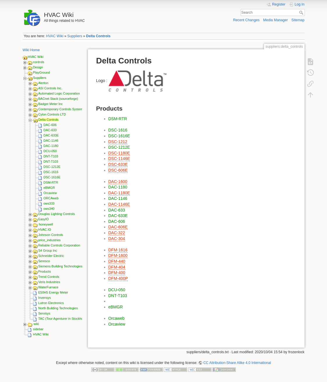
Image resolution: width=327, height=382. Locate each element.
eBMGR (49, 187)
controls (38, 62)
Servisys (44, 313)
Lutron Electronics (51, 303)
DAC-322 (116, 232)
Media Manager (275, 20)
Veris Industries (49, 282)
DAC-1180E (119, 193)
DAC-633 (50, 130)
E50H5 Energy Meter (53, 292)
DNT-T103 (51, 156)
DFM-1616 (118, 250)
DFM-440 (116, 261)
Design (38, 67)
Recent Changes (246, 20)
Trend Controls (48, 276)
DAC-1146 (51, 140)
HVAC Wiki (54, 36)
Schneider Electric (51, 255)
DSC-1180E (119, 153)
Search (302, 12)
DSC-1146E (119, 158)
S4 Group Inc (47, 250)
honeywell (46, 224)
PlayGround (41, 72)
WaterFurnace (48, 287)
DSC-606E (118, 170)
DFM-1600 (118, 255)
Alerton (43, 83)
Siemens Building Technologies (60, 266)
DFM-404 (116, 267)
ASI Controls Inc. (50, 88)
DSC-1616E (52, 177)
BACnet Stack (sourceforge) (58, 98)
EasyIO (43, 219)
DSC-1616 (51, 172)
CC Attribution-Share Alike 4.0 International (237, 363)
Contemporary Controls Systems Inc (64, 109)
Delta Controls (98, 36)
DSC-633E (118, 164)
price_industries (49, 240)
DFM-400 (116, 272)
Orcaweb (116, 318)
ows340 (49, 208)
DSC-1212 (117, 141)
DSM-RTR (51, 182)
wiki (36, 324)
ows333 (49, 203)
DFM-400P (118, 278)
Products (44, 271)
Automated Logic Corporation (59, 93)
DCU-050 (50, 151)
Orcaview (50, 193)
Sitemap (298, 20)
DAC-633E (51, 135)
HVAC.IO (44, 229)
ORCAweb (51, 198)
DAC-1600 (117, 181)
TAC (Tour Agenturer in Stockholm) (63, 318)
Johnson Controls (50, 235)
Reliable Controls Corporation (59, 245)
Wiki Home (31, 50)
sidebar (38, 329)
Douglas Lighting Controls (56, 214)
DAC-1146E (119, 204)
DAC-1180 (51, 146)
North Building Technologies (58, 308)
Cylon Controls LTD (52, 114)
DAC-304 (116, 238)
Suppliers (74, 36)
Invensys (44, 297)
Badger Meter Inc (50, 104)
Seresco (44, 261)
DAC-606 (50, 125)
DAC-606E (118, 227)
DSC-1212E (52, 166)
